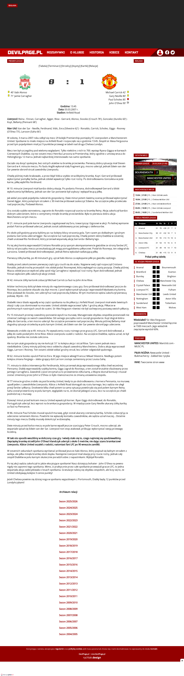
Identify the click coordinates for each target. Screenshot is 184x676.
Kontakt (131, 52)
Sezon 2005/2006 (68, 627)
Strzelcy (66, 66)
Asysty (75, 66)
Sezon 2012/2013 (68, 583)
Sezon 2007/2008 (68, 615)
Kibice (114, 52)
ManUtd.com (166, 343)
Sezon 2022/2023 (68, 520)
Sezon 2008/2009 (68, 608)
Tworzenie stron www (152, 362)
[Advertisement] (92, 27)
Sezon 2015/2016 (68, 564)
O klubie (77, 52)
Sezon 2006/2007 (68, 621)
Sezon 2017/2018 (68, 552)
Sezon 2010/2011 (68, 596)
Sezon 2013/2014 (68, 577)
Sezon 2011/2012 (68, 590)
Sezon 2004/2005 (68, 634)
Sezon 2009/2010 (68, 602)
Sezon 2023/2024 (68, 514)
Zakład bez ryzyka (160, 355)
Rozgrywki (56, 52)
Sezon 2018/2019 (68, 545)
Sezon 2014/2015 (68, 571)
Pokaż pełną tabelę (155, 256)
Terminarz (54, 66)
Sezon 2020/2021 (68, 533)
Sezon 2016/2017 (68, 558)
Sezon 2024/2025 (68, 507)
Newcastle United (159, 352)
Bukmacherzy (141, 355)
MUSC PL (139, 346)
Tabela (43, 66)
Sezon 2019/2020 (68, 539)
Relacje (93, 66)
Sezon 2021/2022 (68, 526)
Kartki (84, 66)
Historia (97, 52)
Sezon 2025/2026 (68, 501)
